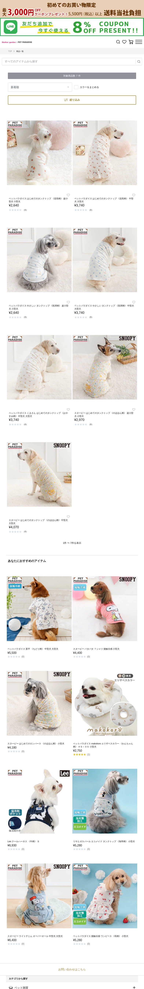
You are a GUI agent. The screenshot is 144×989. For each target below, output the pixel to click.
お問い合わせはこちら (72, 969)
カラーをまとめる (89, 87)
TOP (10, 51)
